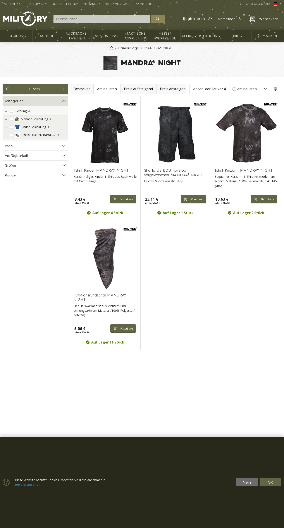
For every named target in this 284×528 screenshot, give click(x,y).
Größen (11, 165)
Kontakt (13, 3)
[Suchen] (158, 19)
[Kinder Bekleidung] (6, 127)
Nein (247, 482)
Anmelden (229, 19)
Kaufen (123, 199)
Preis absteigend (174, 88)
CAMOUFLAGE (118, 3)
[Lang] (277, 4)
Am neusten (107, 88)
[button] (197, 19)
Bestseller (82, 88)
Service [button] (36, 3)
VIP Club (144, 3)
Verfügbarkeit (16, 155)
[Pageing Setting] (275, 89)
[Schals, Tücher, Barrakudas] (6, 135)
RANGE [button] (91, 3)
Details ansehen (27, 484)
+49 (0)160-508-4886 (255, 3)
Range (10, 175)
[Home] (111, 48)
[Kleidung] (6, 111)
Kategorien (14, 101)
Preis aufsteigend (138, 88)
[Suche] (101, 19)
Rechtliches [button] (64, 3)
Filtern (35, 88)
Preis (9, 146)
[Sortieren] (249, 89)
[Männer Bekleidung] (6, 119)
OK (270, 482)
